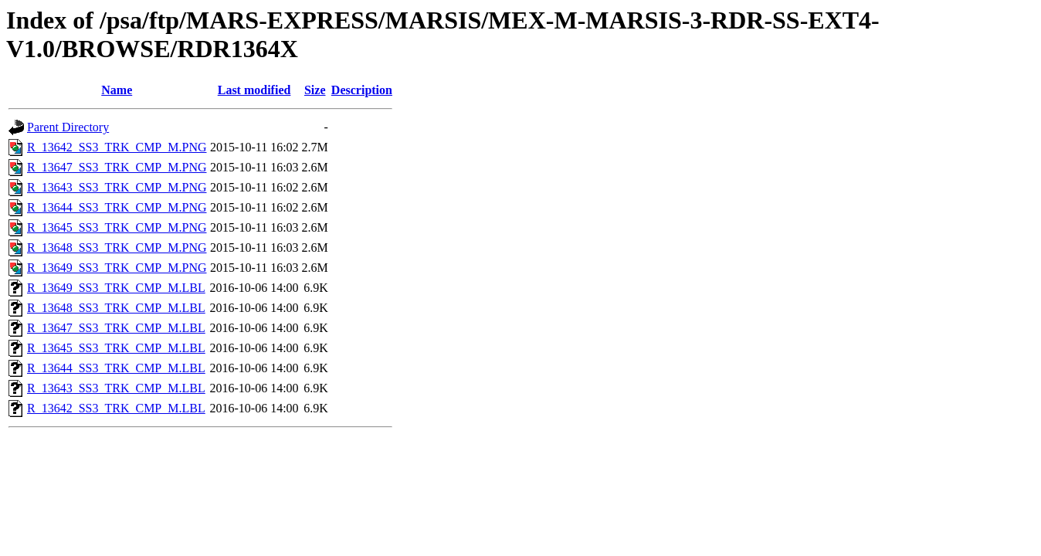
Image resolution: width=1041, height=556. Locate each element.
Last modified (254, 90)
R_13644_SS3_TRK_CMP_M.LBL (116, 368)
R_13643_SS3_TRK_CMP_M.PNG (117, 187)
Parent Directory (68, 127)
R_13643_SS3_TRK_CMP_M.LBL (116, 388)
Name (116, 90)
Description (361, 90)
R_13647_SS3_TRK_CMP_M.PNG (117, 167)
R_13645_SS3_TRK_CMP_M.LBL (116, 347)
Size (315, 90)
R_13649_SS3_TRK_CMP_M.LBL (116, 287)
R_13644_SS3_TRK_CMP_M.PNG (117, 207)
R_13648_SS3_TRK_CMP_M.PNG (117, 247)
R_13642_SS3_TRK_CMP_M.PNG (117, 147)
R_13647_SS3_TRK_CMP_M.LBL (116, 327)
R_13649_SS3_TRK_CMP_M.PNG (117, 267)
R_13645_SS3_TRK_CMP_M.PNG (117, 227)
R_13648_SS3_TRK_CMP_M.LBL (116, 307)
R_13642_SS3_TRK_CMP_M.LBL (116, 408)
